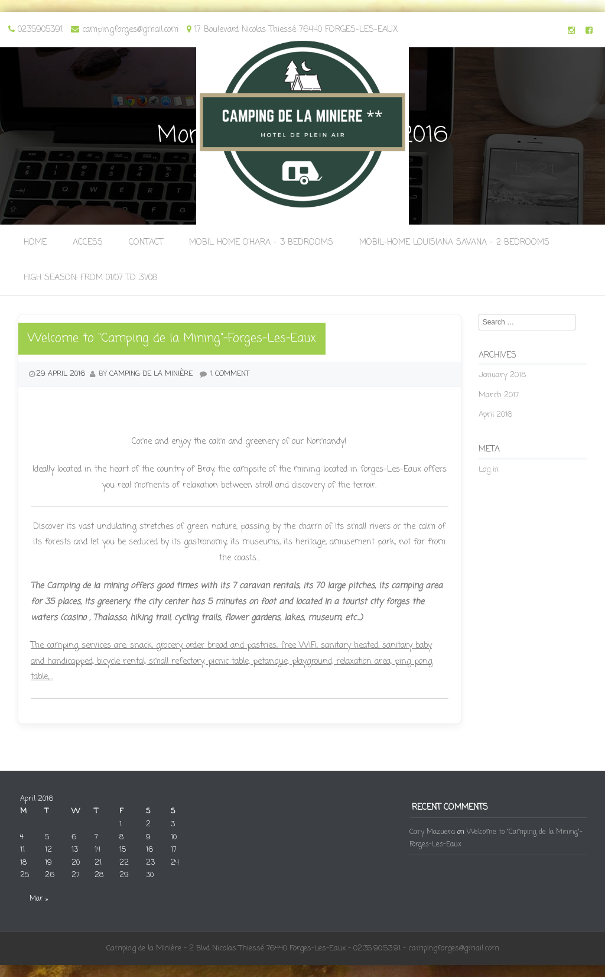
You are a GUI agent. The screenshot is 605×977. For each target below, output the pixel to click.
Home (35, 242)
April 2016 (495, 414)
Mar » (39, 899)
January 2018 (502, 375)
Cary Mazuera (432, 832)
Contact (146, 242)
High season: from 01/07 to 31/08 (90, 278)
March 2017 (499, 395)
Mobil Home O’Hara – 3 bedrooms (261, 242)
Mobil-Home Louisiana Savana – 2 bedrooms (454, 242)
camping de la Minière (151, 374)
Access (88, 242)
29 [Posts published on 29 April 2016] (124, 875)
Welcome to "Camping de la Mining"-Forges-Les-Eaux (172, 338)
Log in (489, 469)
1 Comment (229, 374)
